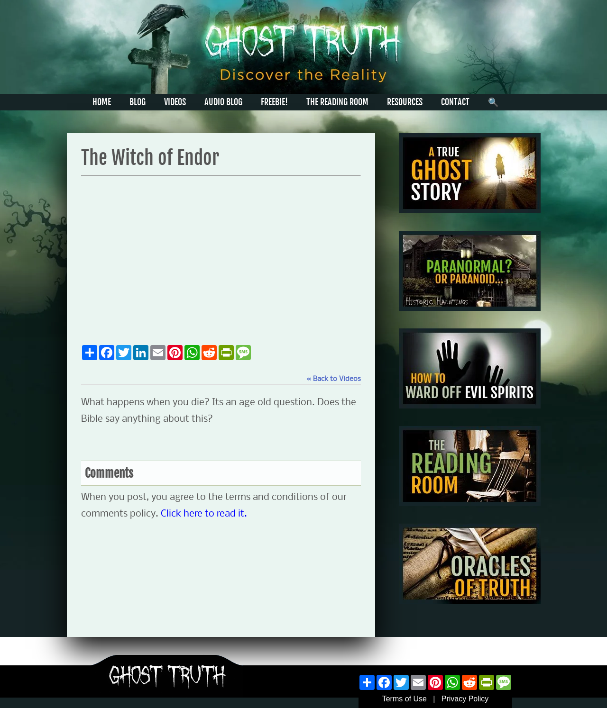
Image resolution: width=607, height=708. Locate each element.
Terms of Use (404, 699)
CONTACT (455, 102)
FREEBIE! (274, 102)
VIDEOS (175, 102)
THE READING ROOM (337, 102)
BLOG (137, 102)
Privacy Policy (465, 699)
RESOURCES (405, 102)
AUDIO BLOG (223, 102)
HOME (101, 102)
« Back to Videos (333, 379)
